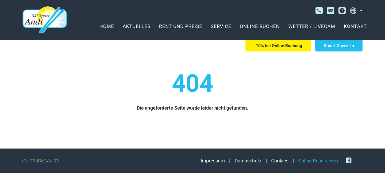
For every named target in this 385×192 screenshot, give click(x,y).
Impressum (213, 160)
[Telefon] (319, 10)
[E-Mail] (330, 10)
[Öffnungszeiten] (342, 10)
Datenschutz (247, 160)
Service (221, 26)
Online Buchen (260, 26)
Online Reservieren (318, 160)
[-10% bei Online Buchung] (278, 45)
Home (106, 26)
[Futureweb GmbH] (40, 160)
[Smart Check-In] (339, 45)
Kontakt (355, 26)
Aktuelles (137, 26)
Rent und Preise (180, 26)
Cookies (279, 160)
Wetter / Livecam (311, 26)
